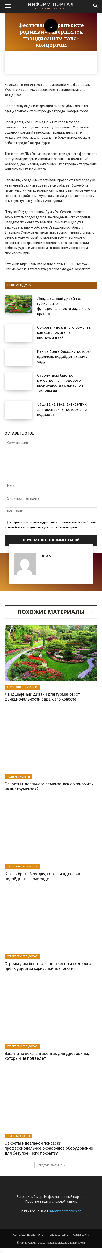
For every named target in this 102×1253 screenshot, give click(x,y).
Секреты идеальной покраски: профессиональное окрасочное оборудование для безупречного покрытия (49, 1148)
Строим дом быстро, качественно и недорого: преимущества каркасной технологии (60, 383)
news (45, 555)
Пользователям (58, 1234)
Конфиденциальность (28, 1234)
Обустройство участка (22, 687)
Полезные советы (18, 776)
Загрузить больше (51, 1165)
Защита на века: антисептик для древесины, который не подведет (62, 409)
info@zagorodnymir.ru (65, 1211)
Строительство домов (22, 956)
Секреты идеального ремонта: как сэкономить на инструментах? (64, 332)
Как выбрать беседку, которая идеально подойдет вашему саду (64, 356)
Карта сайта (81, 1234)
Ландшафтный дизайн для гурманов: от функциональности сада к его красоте (42, 697)
